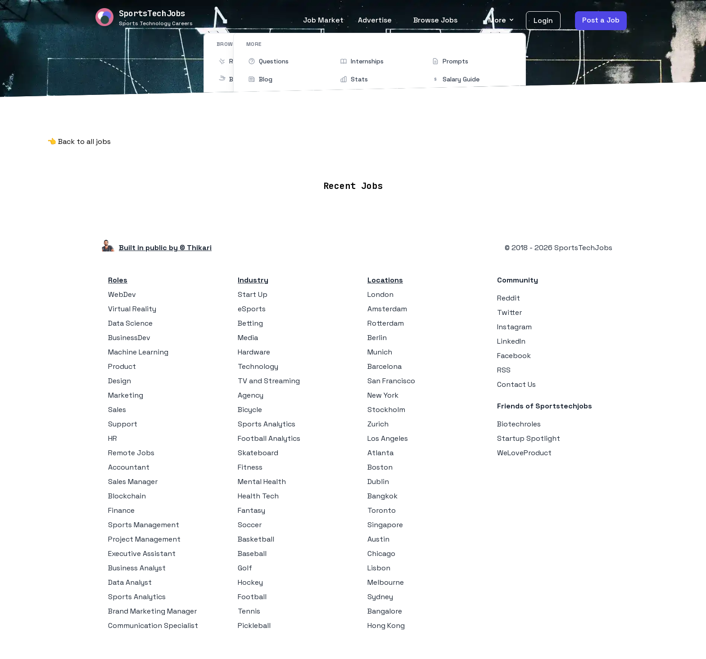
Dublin (378, 481)
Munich (379, 352)
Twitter (509, 312)
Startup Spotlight (528, 438)
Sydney (380, 596)
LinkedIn (511, 341)
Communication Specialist (153, 625)
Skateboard (258, 452)
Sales (117, 409)
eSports (252, 309)
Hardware (254, 352)
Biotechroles (519, 424)
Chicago (381, 553)
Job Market (323, 20)
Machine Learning (138, 352)
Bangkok (382, 496)
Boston (380, 467)
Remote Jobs (260, 159)
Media (248, 337)
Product (122, 366)
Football (252, 596)
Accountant (128, 467)
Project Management (144, 539)
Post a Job (601, 20)
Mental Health (262, 481)
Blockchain (127, 496)
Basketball (256, 539)
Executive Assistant (142, 553)
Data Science (130, 323)
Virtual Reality (132, 309)
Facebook (514, 355)
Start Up (252, 294)
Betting (250, 323)
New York (382, 395)
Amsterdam (387, 309)
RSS (504, 370)
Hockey (250, 582)
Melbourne (385, 582)
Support (122, 424)
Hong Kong (386, 625)
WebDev (122, 294)
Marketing (125, 395)
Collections (418, 159)
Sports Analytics (137, 596)
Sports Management (143, 524)
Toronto (381, 510)
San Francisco (391, 381)
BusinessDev (129, 337)
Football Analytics (269, 438)
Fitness (250, 467)
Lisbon (378, 568)
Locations (316, 159)
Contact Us (516, 384)
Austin (378, 539)
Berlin (377, 337)
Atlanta (380, 452)
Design (119, 381)
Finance (121, 510)
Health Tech (258, 496)
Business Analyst (137, 568)
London (380, 294)
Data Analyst (130, 582)
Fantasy (251, 510)
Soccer (250, 524)
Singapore (385, 524)
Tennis (249, 611)
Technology (258, 366)
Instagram (514, 327)
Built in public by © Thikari (165, 247)
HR (112, 438)
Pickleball (254, 625)
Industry (253, 280)
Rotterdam (385, 323)
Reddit (508, 298)
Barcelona (384, 366)
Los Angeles (387, 438)
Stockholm (386, 409)
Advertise (375, 20)
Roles (117, 280)
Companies (366, 159)
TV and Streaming (269, 381)
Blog (458, 159)
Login (543, 20)
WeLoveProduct (524, 452)
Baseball (252, 553)
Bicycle (250, 409)
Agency (250, 395)
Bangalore (384, 611)
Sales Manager (133, 481)
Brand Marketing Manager (152, 611)
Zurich (378, 424)
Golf (245, 568)
